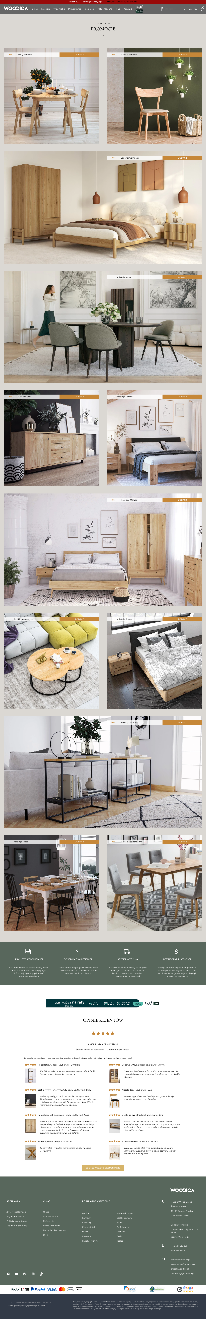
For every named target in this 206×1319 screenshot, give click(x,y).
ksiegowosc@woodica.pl (183, 1264)
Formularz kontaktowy (54, 1230)
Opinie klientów (51, 1216)
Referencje (48, 1221)
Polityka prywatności (16, 1221)
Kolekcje (24, 1306)
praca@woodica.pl (180, 1269)
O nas (46, 1212)
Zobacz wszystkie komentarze (103, 1168)
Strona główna (14, 1306)
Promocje (33, 1306)
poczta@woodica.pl (180, 1259)
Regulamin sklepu (15, 1216)
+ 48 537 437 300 (179, 1250)
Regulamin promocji (16, 1225)
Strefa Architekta (51, 1225)
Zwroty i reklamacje (16, 1212)
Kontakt (41, 1306)
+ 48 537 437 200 (179, 1246)
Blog (45, 1235)
